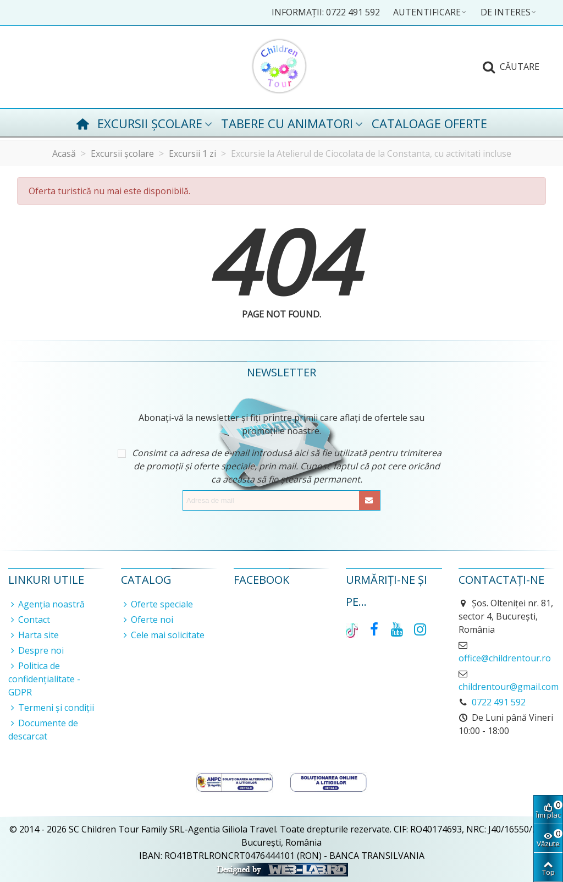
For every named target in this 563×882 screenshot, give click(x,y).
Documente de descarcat (43, 729)
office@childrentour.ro (505, 658)
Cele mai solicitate (163, 635)
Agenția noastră (46, 604)
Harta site (33, 635)
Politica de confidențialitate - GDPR (44, 678)
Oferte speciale (157, 604)
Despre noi (36, 650)
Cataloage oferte (429, 123)
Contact (29, 619)
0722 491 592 (499, 702)
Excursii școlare (149, 123)
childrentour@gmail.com (509, 687)
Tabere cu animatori (287, 123)
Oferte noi (147, 619)
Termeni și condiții (51, 707)
